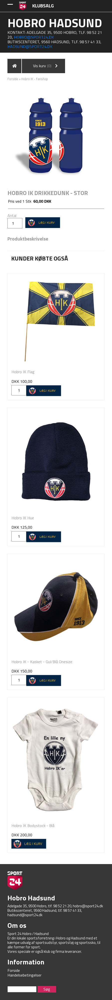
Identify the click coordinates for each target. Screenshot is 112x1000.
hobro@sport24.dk (34, 37)
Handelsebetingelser (24, 975)
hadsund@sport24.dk (29, 46)
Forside (12, 78)
